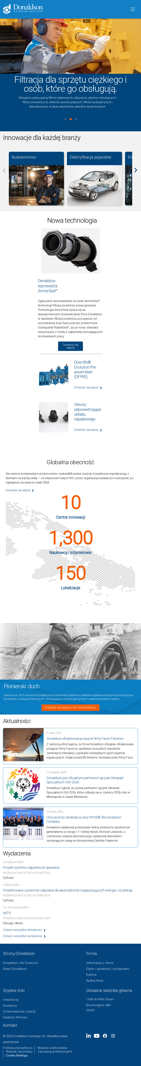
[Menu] (132, 9)
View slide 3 (76, 119)
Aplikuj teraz (94, 980)
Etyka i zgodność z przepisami (107, 968)
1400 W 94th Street (100, 999)
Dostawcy (10, 1005)
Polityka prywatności (18, 1048)
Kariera (91, 974)
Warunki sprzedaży (19, 1051)
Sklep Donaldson (15, 968)
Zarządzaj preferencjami (55, 1051)
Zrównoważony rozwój (19, 1011)
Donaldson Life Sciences (20, 963)
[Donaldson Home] (65, 9)
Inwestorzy (11, 999)
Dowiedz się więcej (70, 346)
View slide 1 (65, 119)
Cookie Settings (17, 1055)
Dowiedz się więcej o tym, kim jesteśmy (70, 707)
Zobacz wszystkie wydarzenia (22, 936)
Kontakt (10, 1025)
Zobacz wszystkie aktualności (22, 930)
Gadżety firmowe (15, 1017)
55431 (90, 1010)
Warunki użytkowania (52, 1048)
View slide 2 (70, 119)
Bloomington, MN (98, 1005)
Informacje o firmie (99, 963)
